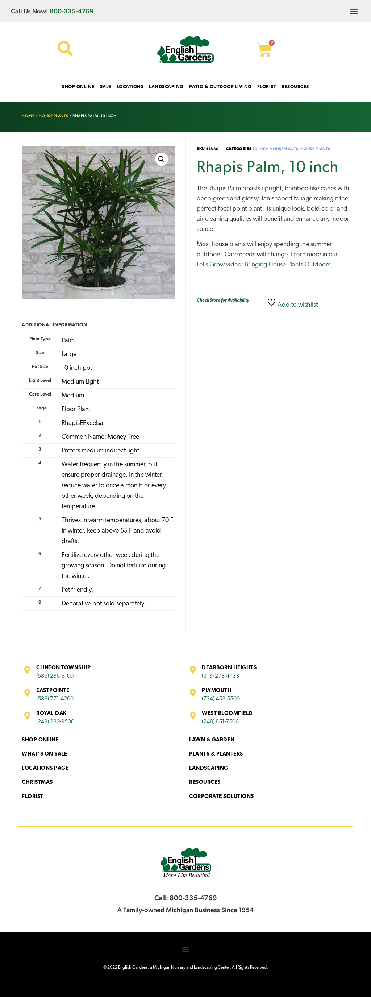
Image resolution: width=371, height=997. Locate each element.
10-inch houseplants (276, 148)
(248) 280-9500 (55, 722)
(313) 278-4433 (220, 676)
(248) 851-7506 (220, 722)
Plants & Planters (216, 754)
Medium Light (80, 381)
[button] (354, 11)
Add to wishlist (292, 303)
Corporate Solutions (221, 796)
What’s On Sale (44, 754)
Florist (32, 796)
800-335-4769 (71, 11)
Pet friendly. (77, 590)
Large (69, 354)
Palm (68, 340)
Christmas (37, 782)
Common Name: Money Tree (100, 437)
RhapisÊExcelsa (82, 423)
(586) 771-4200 (55, 699)
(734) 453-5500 (221, 699)
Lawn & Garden (212, 740)
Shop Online (40, 740)
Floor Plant (76, 409)
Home (28, 115)
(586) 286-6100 (55, 676)
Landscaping (208, 768)
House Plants (53, 115)
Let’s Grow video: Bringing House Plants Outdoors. (264, 264)
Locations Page (45, 768)
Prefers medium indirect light (100, 450)
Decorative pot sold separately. (104, 603)
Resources (205, 782)
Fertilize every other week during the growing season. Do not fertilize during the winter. (114, 566)
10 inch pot (77, 368)
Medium (73, 395)
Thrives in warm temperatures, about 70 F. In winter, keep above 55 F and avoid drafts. (118, 531)
